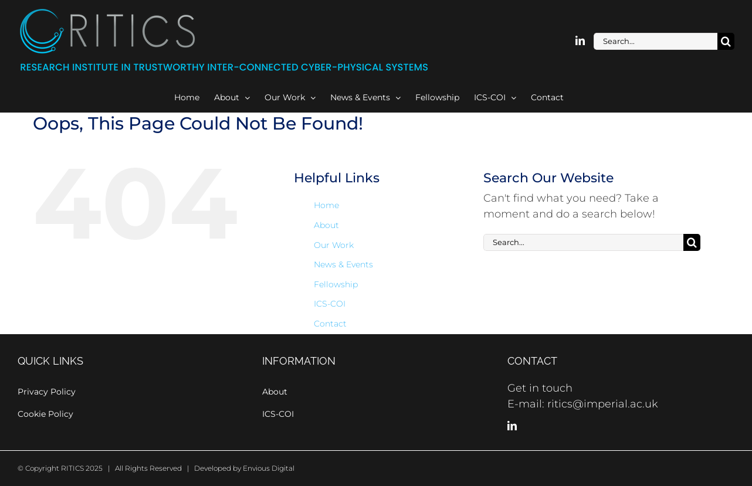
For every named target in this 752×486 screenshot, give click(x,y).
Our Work (334, 245)
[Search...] (655, 41)
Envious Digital (268, 468)
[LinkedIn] (512, 425)
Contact (330, 323)
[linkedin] (580, 40)
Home (326, 205)
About (326, 225)
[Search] (725, 41)
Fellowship (336, 284)
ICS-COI (329, 303)
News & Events (343, 264)
